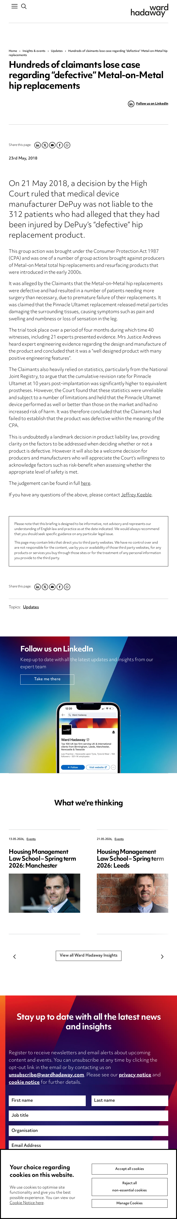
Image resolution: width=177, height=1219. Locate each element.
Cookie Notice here (27, 1214)
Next (162, 956)
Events (31, 839)
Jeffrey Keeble (136, 495)
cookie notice (24, 1083)
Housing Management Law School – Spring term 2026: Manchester (42, 859)
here (85, 484)
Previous (14, 956)
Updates (57, 51)
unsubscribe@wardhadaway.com (46, 1075)
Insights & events (34, 51)
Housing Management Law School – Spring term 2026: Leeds (130, 859)
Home (13, 51)
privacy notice (135, 1075)
